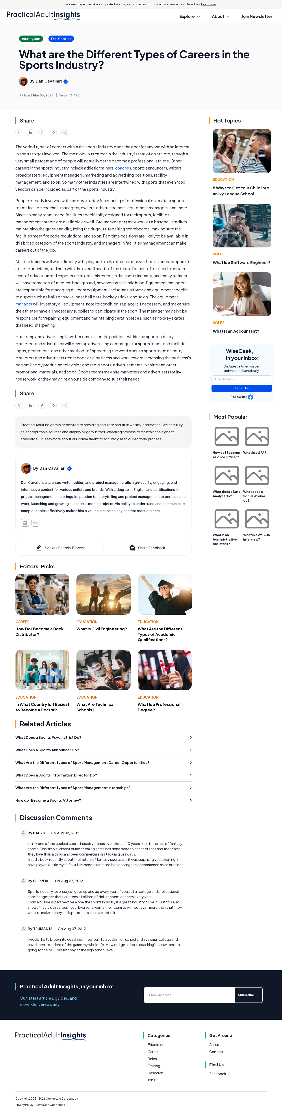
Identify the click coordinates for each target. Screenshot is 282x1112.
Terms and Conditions (50, 1104)
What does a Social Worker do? (254, 496)
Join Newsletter (256, 16)
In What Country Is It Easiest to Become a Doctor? (42, 707)
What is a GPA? (254, 452)
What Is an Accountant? (236, 331)
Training (154, 1065)
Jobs (151, 1080)
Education (86, 621)
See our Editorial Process (60, 547)
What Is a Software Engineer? (242, 262)
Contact (216, 1051)
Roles (218, 254)
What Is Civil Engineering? (101, 628)
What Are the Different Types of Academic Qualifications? (160, 634)
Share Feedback (147, 547)
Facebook (217, 1073)
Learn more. (208, 4)
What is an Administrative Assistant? (225, 539)
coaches (123, 167)
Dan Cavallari (49, 81)
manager (23, 303)
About (214, 1044)
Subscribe (242, 388)
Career (22, 621)
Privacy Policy (24, 1104)
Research (155, 1073)
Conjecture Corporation (62, 1098)
